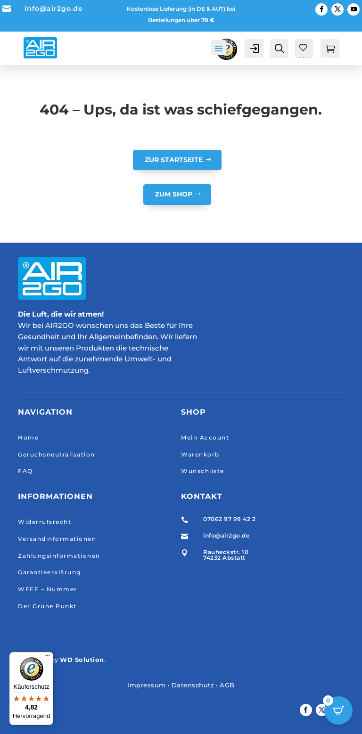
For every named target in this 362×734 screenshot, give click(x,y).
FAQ (25, 470)
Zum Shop (173, 194)
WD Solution (82, 659)
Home (28, 437)
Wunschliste (202, 470)
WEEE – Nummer (47, 589)
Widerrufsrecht (44, 521)
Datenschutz (193, 685)
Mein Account (205, 437)
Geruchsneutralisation (56, 454)
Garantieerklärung (49, 572)
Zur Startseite (174, 159)
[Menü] (47, 657)
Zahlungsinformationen (59, 555)
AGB (227, 685)
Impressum (146, 685)
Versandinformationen (57, 538)
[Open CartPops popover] (338, 710)
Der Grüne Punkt (47, 606)
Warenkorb (200, 454)
